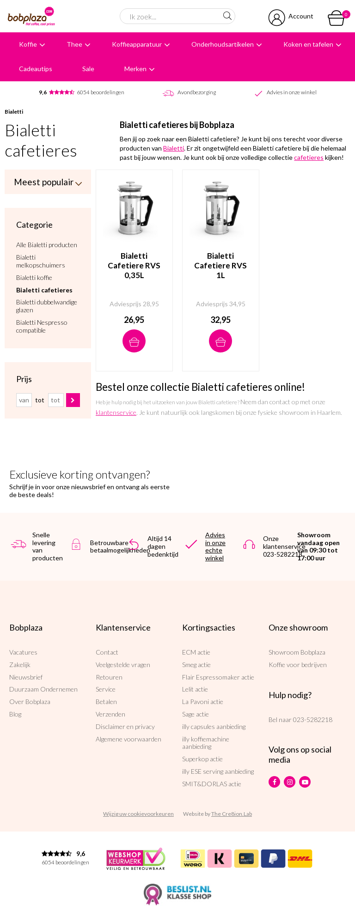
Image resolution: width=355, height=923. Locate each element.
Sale (88, 69)
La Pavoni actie (202, 701)
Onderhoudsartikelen (222, 44)
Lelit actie (195, 689)
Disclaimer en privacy (125, 726)
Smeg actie (196, 664)
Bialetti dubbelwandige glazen (46, 305)
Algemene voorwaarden (128, 739)
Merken (135, 69)
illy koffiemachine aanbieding (205, 743)
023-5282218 (312, 719)
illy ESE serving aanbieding (218, 771)
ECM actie (196, 652)
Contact (107, 652)
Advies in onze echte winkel (215, 546)
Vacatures (23, 652)
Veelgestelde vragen (123, 664)
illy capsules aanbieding (213, 726)
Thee (74, 44)
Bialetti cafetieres (44, 289)
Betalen (106, 701)
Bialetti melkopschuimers (40, 260)
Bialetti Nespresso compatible (41, 325)
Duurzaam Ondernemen (43, 689)
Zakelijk (20, 664)
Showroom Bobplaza (297, 652)
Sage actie (195, 714)
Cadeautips (35, 69)
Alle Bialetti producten (46, 244)
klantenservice (116, 412)
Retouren (109, 677)
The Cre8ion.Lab (231, 813)
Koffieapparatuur (137, 44)
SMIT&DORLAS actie (211, 784)
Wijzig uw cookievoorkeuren (138, 813)
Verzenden (110, 714)
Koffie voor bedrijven (298, 664)
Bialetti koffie (34, 276)
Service (106, 689)
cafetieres (309, 157)
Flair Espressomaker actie (218, 677)
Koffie (28, 44)
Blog (15, 714)
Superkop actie (202, 759)
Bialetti (14, 111)
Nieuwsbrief (26, 677)
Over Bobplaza (29, 701)
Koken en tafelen (308, 44)
